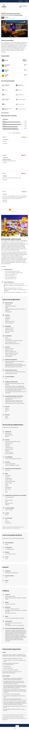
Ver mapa (14, 728)
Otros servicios (5, 112)
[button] (3, 28)
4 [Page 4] (16, 209)
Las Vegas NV (4, 12)
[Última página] (23, 210)
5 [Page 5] (18, 209)
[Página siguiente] (21, 210)
